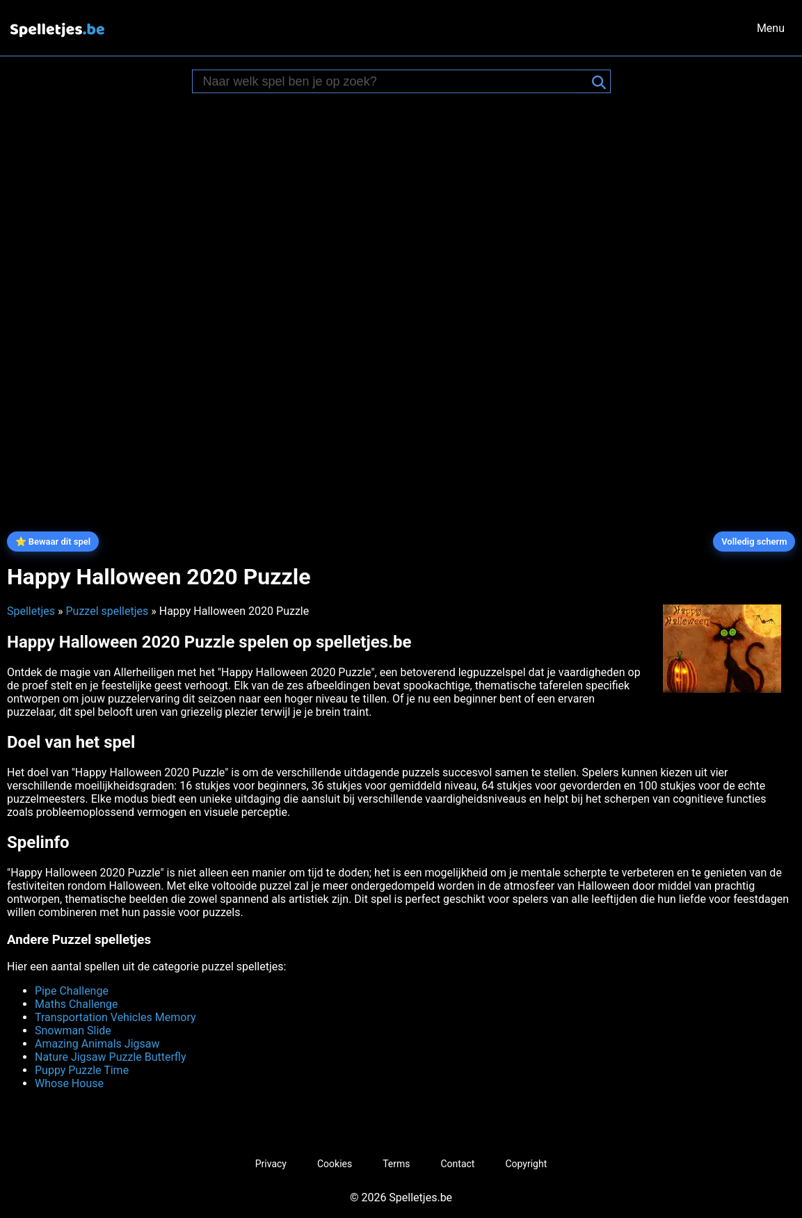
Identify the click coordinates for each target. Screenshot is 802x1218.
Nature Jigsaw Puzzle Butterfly (110, 1057)
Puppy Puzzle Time (82, 1070)
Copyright (526, 1163)
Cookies (334, 1163)
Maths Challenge (76, 1004)
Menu (771, 28)
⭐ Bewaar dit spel (53, 541)
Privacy (271, 1163)
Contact (458, 1163)
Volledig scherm (754, 541)
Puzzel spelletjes (106, 611)
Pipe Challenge (72, 990)
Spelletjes (31, 611)
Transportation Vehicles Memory (115, 1017)
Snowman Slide (73, 1030)
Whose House (69, 1083)
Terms (396, 1163)
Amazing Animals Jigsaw (97, 1043)
